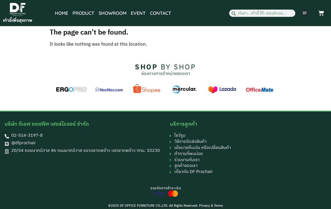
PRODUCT (83, 13)
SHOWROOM (112, 13)
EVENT (138, 13)
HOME (61, 13)
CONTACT (160, 13)
